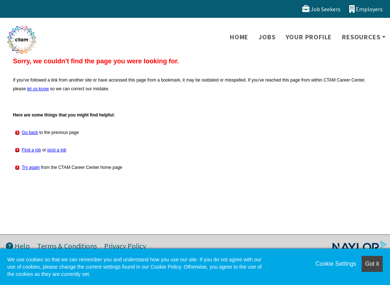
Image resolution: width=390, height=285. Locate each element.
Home (239, 37)
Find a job (31, 150)
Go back (30, 132)
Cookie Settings (335, 264)
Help (18, 245)
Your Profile (309, 37)
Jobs (267, 37)
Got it (372, 264)
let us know (38, 88)
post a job (56, 150)
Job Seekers (321, 8)
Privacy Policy (125, 245)
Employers (366, 8)
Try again (31, 167)
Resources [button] (361, 37)
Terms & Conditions (67, 245)
